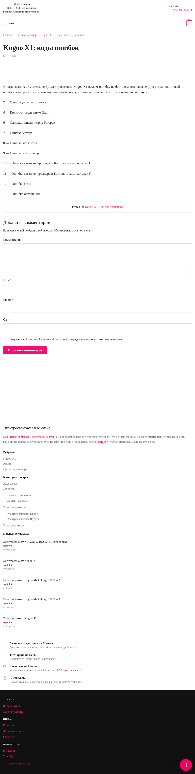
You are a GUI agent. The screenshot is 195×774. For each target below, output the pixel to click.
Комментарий (12, 239)
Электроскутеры (13, 525)
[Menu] (5, 23)
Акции (7, 463)
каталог (102, 441)
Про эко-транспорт (26, 35)
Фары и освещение (19, 495)
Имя (7, 280)
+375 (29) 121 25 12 (182, 9)
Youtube (8, 756)
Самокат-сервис (13, 711)
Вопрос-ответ (11, 705)
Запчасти (8, 488)
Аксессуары (10, 483)
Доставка (15, 647)
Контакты (9, 725)
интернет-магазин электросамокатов (32, 436)
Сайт (6, 319)
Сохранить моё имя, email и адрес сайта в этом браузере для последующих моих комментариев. (66, 339)
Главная (7, 35)
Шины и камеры (17, 500)
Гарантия (9, 736)
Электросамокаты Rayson (23, 518)
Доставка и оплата (14, 731)
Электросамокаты (14, 507)
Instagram (9, 750)
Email (8, 300)
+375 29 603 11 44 (18, 764)
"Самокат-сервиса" (70, 670)
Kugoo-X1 (47, 35)
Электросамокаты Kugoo (22, 513)
